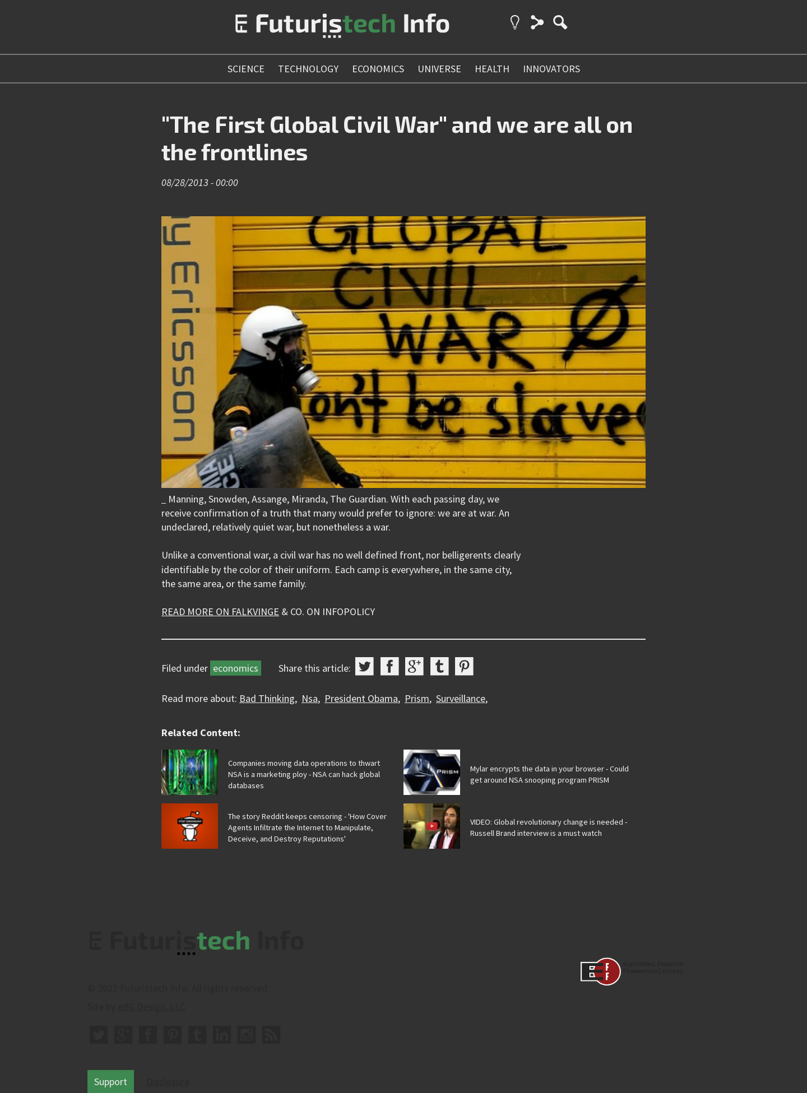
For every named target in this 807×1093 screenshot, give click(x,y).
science (246, 68)
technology (308, 68)
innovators (551, 68)
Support (110, 1081)
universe (439, 68)
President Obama (361, 698)
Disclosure (167, 1081)
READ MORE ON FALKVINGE (220, 611)
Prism (417, 698)
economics (378, 68)
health (492, 68)
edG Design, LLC (151, 1006)
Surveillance (460, 698)
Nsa (310, 698)
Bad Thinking (267, 698)
